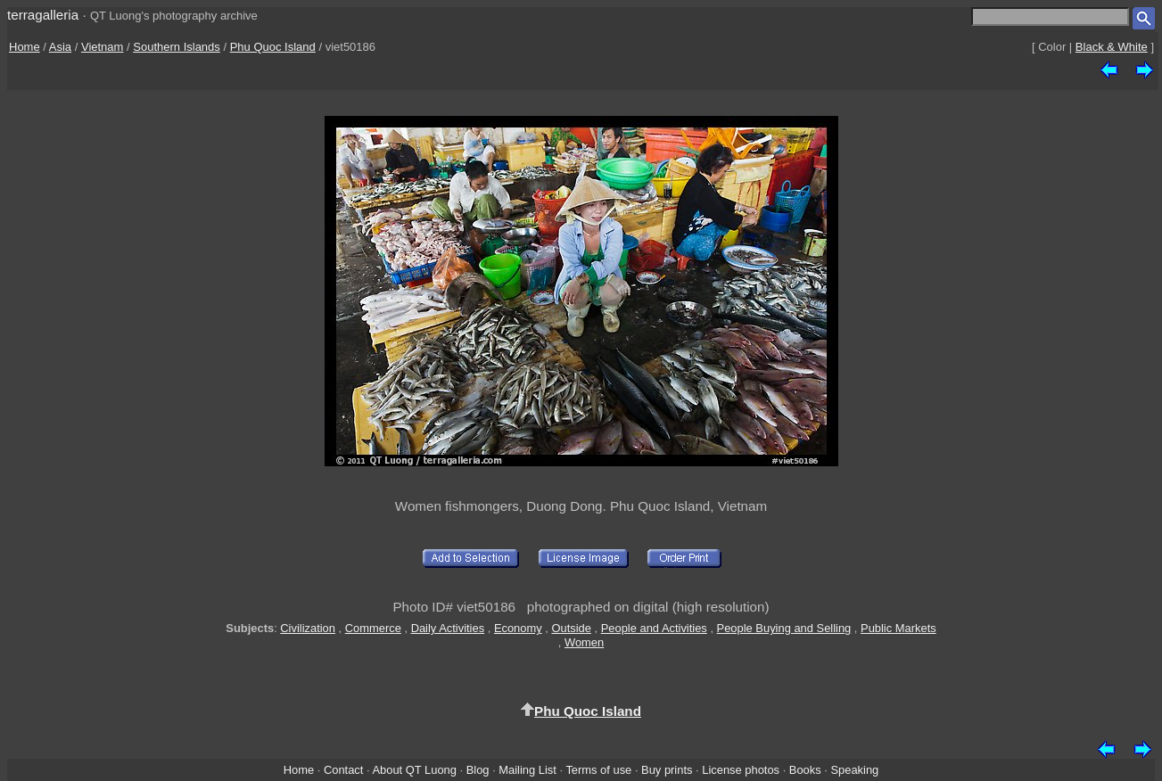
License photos (740, 770)
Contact (343, 770)
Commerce (373, 628)
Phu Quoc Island (273, 46)
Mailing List (527, 770)
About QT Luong (414, 770)
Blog (478, 770)
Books (805, 770)
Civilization (307, 628)
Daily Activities (447, 628)
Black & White (1111, 46)
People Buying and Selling (784, 628)
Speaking (854, 770)
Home (24, 46)
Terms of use (598, 770)
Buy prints (666, 770)
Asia (60, 46)
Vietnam (102, 46)
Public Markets (898, 628)
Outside (570, 628)
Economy (518, 628)
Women (584, 642)
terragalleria (42, 14)
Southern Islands (176, 46)
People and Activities (654, 628)
